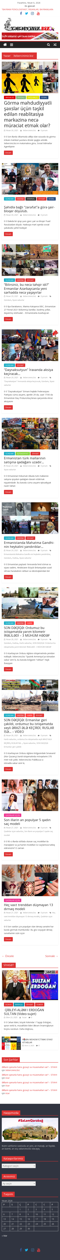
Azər (7, 1077)
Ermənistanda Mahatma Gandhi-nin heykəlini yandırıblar (27, 554)
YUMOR (40, 1004)
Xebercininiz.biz (29, 130)
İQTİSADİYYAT (22, 453)
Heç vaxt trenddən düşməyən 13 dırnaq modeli (28, 907)
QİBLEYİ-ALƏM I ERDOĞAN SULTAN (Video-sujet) (24, 1012)
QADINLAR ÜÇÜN (12, 815)
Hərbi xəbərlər (25, 643)
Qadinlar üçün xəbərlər (13, 831)
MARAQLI (19, 1004)
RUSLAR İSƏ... (16, 743)
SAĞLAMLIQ (33, 97)
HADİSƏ (20, 199)
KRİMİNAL (31, 199)
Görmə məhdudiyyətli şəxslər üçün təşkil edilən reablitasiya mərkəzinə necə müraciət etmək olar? (28, 114)
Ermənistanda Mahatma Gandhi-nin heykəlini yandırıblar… (29, 544)
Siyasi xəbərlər (18, 300)
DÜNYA (8, 1004)
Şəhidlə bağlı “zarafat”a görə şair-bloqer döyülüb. (29, 209)
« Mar (4, 1235)
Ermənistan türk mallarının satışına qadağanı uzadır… (24, 460)
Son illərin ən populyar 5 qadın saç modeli (27, 822)
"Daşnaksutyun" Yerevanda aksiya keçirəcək (22, 381)
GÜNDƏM (9, 199)
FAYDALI (21, 97)
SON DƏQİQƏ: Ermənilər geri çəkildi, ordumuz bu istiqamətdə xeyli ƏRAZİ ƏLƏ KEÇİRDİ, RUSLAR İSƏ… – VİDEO (29, 726)
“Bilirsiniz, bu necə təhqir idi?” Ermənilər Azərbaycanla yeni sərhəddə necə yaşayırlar (26, 288)
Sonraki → (51, 956)
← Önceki (8, 956)
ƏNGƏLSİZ (9, 97)
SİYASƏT (41, 199)
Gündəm (7, 300)
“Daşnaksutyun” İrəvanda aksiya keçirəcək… (28, 371)
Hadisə (15, 558)
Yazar (24, 1017)
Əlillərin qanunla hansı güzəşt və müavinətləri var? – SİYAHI (29, 1067)
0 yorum (43, 130)
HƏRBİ (29, 623)
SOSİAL (44, 97)
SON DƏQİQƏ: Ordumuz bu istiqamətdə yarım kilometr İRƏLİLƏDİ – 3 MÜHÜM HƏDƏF (27, 631)
